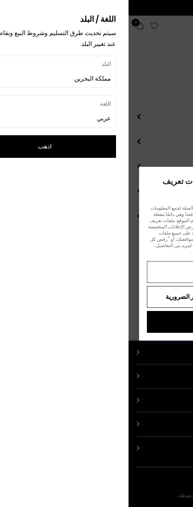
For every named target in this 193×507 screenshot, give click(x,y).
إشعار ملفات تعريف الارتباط (137, 251)
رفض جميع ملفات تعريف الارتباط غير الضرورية (96, 296)
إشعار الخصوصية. (89, 251)
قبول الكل (96, 321)
